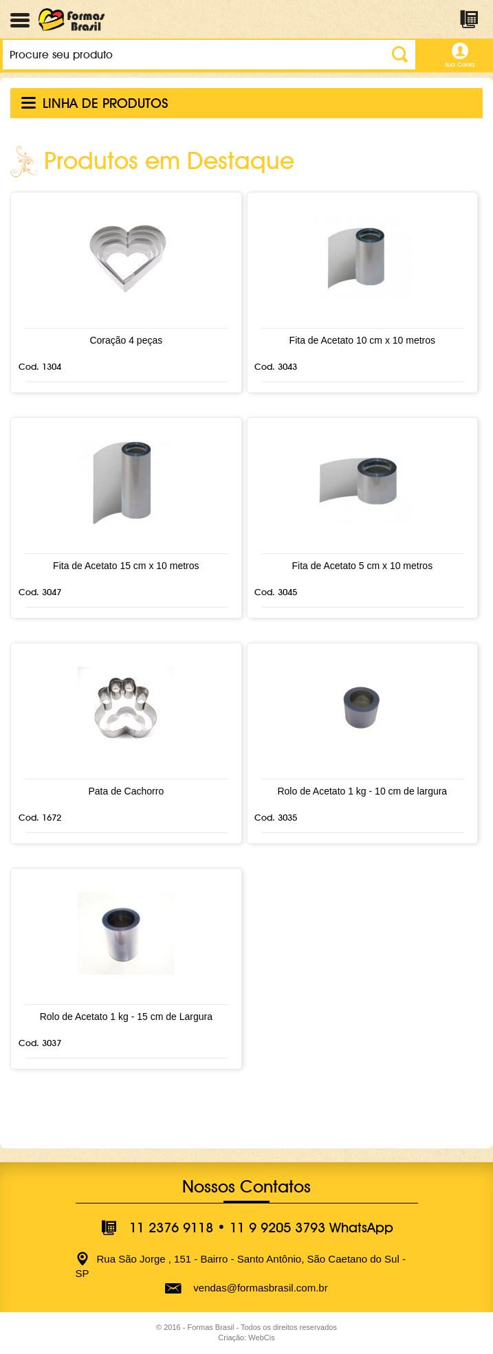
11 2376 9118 (171, 1227)
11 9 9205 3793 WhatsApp (311, 1227)
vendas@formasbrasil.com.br (260, 1288)
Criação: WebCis (246, 1337)
